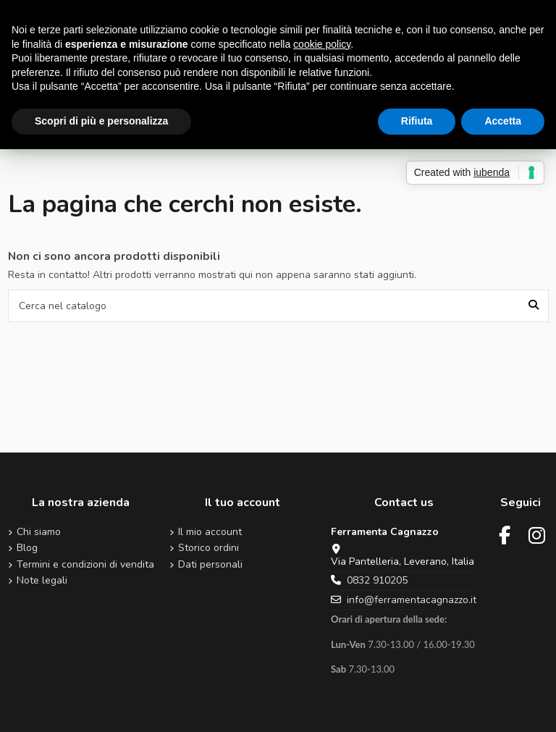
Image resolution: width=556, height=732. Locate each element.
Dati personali (210, 565)
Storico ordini (208, 548)
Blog (27, 548)
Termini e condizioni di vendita (85, 565)
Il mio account (210, 532)
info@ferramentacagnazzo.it (411, 600)
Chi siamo (39, 532)
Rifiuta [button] (417, 121)
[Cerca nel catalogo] (533, 306)
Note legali (42, 581)
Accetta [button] (502, 121)
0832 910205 (377, 580)
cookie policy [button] (321, 44)
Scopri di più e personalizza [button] (101, 121)
